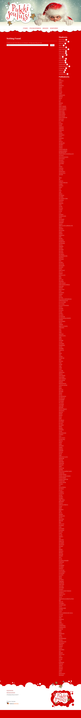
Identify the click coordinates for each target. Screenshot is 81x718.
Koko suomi (61, 289)
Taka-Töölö (61, 584)
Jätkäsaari (61, 222)
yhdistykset (61, 662)
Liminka (60, 356)
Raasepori (61, 509)
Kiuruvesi (61, 279)
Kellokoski (61, 259)
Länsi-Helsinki (62, 375)
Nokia (60, 418)
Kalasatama (61, 235)
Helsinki (61, 147)
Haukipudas (62, 143)
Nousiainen (61, 420)
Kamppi (60, 238)
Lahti (60, 329)
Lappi (60, 56)
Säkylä (60, 578)
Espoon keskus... (62, 109)
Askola (60, 98)
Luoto (60, 369)
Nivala (60, 417)
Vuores (60, 659)
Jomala (60, 206)
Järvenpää (61, 220)
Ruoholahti (61, 528)
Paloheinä (61, 445)
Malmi (60, 386)
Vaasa (60, 630)
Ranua (60, 512)
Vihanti (60, 648)
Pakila (60, 444)
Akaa (60, 79)
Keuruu (61, 271)
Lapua (60, 338)
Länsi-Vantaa (62, 380)
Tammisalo (61, 587)
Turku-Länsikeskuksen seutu (66, 612)
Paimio (60, 442)
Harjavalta (61, 138)
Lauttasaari (61, 343)
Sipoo (60, 557)
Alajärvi (60, 82)
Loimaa (60, 364)
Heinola (60, 146)
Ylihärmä (61, 663)
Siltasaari (61, 555)
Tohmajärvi (61, 603)
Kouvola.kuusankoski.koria (65, 299)
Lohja (60, 362)
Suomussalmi (62, 571)
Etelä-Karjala (62, 39)
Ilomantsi (61, 185)
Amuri (60, 90)
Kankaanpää (62, 243)
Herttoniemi (62, 158)
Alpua (60, 88)
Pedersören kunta (63, 456)
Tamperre (61, 592)
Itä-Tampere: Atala (63, 198)
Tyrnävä (61, 616)
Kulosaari (61, 308)
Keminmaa (61, 263)
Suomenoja (61, 570)
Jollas (60, 204)
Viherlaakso (61, 649)
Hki (59, 165)
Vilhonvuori (61, 654)
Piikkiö (60, 466)
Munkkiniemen (62, 396)
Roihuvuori (61, 523)
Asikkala (61, 96)
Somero (61, 563)
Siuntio (60, 559)
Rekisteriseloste (11, 692)
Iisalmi (60, 177)
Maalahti (61, 381)
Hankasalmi (61, 135)
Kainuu (61, 45)
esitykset (61, 103)
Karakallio (61, 246)
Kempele (61, 267)
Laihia (60, 330)
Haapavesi (61, 128)
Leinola (60, 346)
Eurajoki (61, 123)
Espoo (60, 104)
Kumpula (61, 310)
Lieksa (60, 353)
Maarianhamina (62, 383)
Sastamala (61, 539)
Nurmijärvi (61, 425)
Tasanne (61, 595)
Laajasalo (61, 324)
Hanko (60, 136)
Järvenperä (61, 219)
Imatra (60, 187)
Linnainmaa (61, 358)
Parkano (61, 452)
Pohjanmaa (61, 62)
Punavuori (61, 493)
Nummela (61, 421)
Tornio (60, 606)
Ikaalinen (61, 181)
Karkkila (61, 248)
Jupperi (61, 209)
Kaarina (60, 224)
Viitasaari (61, 652)
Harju (60, 139)
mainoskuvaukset (63, 385)
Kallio (60, 236)
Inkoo (60, 190)
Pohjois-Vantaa (62, 482)
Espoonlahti (61, 111)
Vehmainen (61, 643)
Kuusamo (61, 315)
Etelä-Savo (61, 43)
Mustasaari (61, 401)
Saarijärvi (61, 536)
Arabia (60, 93)
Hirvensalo (61, 163)
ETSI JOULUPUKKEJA (35, 28)
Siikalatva (61, 551)
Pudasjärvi (61, 491)
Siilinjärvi (61, 552)
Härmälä (61, 174)
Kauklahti (61, 252)
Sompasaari (61, 565)
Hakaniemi (61, 130)
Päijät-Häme (62, 58)
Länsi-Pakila (61, 377)
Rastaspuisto (62, 515)
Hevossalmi (61, 161)
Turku (60, 611)
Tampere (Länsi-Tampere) (65, 590)
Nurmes (61, 423)
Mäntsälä (61, 407)
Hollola (60, 166)
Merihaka (61, 391)
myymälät (61, 405)
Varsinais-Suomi (62, 73)
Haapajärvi (61, 127)
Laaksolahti (61, 327)
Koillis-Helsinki (62, 283)
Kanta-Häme (62, 47)
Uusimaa (61, 72)
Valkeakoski (61, 633)
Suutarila (61, 574)
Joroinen (61, 208)
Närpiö (60, 426)
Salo (60, 538)
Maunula (61, 389)
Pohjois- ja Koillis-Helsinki (64, 476)
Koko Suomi (62, 53)
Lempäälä (61, 348)
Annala (60, 91)
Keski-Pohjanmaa (63, 49)
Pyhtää (60, 495)
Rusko (60, 533)
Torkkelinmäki (62, 604)
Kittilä (60, 278)
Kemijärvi (61, 262)
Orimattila (61, 429)
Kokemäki (61, 286)
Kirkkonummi (62, 275)
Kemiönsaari (62, 265)
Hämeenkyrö (62, 171)
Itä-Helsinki (61, 195)
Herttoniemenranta (63, 157)
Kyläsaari (61, 319)
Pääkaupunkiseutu (63, 504)
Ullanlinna (61, 619)
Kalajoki (60, 233)
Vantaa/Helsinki (62, 638)
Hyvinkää (61, 169)
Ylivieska (61, 668)
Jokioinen (61, 203)
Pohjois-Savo (62, 68)
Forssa (60, 125)
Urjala (60, 622)
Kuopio (60, 311)
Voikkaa (60, 657)
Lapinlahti (61, 334)
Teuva (60, 597)
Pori (60, 485)
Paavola (61, 440)
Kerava (60, 268)
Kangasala (61, 240)
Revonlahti (61, 519)
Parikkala (61, 450)
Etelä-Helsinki (62, 114)
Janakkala (61, 200)
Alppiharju (61, 85)
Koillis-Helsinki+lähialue (64, 284)
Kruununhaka (62, 302)
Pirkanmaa (61, 60)
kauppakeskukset (63, 255)
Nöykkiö (61, 428)
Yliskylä (60, 665)
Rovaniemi (61, 525)
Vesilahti (61, 646)
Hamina (60, 133)
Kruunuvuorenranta (64, 305)
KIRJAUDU (45, 28)
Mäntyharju (61, 410)
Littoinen (61, 361)
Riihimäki (61, 520)
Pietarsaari (61, 461)
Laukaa (60, 342)
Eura (60, 122)
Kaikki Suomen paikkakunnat (66, 225)
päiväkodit (61, 501)
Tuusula (61, 614)
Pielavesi (61, 460)
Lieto (60, 354)
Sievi (60, 547)
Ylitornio (61, 667)
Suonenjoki (61, 573)
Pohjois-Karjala (62, 64)
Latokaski (61, 340)
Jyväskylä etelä (62, 216)
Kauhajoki (61, 249)
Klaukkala (61, 281)
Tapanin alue (62, 594)
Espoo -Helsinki (62, 106)
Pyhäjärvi (61, 498)
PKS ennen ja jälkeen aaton (65, 471)
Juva (60, 212)
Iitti (59, 179)
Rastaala (61, 514)
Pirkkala (61, 469)
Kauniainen (61, 254)
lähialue (61, 374)
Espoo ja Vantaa (62, 107)
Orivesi (60, 431)
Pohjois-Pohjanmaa (63, 66)
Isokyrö (60, 193)
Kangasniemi (62, 241)
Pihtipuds (61, 464)
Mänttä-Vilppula (63, 409)
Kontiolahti (61, 292)
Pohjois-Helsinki (62, 474)
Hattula (61, 141)
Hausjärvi (61, 144)
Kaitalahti (61, 228)
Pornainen (61, 488)
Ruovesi (61, 531)
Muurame (61, 402)
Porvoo (60, 490)
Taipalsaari (61, 581)
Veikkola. (61, 644)
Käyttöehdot (10, 690)
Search (52, 45)
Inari (60, 189)
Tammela (61, 586)
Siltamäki (61, 554)
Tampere (61, 589)
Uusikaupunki (62, 627)
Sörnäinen (61, 579)
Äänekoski (61, 675)
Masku (60, 388)
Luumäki (61, 370)
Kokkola (61, 287)
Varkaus (61, 640)
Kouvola (61, 297)
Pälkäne (61, 503)
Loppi (60, 366)
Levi (60, 351)
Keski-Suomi (62, 51)
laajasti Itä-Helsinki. (63, 326)
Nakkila (60, 413)
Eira (60, 101)
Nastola (60, 415)
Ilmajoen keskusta (63, 182)
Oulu (60, 436)
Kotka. (60, 295)
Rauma (60, 517)
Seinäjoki (61, 546)
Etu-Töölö (61, 120)
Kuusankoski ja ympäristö (65, 318)
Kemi (60, 260)
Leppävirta (61, 350)
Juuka (60, 211)
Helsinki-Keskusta (63, 149)
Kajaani (60, 232)
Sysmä (60, 576)
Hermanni (61, 155)
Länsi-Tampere (62, 378)
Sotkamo (61, 568)
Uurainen (61, 624)
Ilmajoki (61, 184)
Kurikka (61, 313)
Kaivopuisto (61, 230)
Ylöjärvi (60, 670)
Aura (60, 99)
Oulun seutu (62, 437)
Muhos (60, 394)
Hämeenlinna (62, 173)
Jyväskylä (61, 214)
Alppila (60, 87)
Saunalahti (61, 543)
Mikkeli (60, 393)
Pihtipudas (61, 463)
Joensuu (61, 201)
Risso (60, 522)
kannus (60, 244)
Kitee (60, 276)
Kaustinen (61, 257)
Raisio (60, 511)
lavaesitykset (62, 345)
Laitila (60, 332)
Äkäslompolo (62, 673)
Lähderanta (61, 372)
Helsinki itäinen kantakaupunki (66, 153)
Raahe (60, 507)
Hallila (60, 131)
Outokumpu (62, 439)
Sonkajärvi (61, 566)
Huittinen (61, 168)
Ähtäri (60, 671)
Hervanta (61, 160)
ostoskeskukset (62, 432)
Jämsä (60, 217)
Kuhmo (60, 306)
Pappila (60, 447)
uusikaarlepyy (62, 625)
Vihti (60, 651)
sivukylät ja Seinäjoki (63, 560)
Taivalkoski (61, 582)
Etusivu (25, 28)
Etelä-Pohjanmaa (63, 41)
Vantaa (60, 636)
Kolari (60, 291)
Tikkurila (61, 601)
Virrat (60, 656)
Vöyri (60, 660)
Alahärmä (61, 80)
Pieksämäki (61, 458)
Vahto (60, 632)
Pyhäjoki (61, 496)
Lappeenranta (62, 335)
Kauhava (61, 251)
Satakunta (61, 70)
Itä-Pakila (61, 196)
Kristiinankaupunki (63, 300)
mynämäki (61, 404)
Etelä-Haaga (62, 112)
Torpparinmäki (62, 608)
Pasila (60, 455)
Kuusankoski (62, 316)
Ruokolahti (61, 530)
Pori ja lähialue (62, 487)
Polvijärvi (61, 484)
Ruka (60, 527)
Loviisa (60, 367)
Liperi (60, 359)
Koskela (61, 294)
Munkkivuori (62, 397)
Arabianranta (62, 95)
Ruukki (60, 535)
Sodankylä (61, 562)
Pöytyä (60, 506)
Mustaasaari (61, 399)
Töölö (60, 617)
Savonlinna (61, 544)
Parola (60, 453)
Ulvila (60, 620)
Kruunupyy (61, 303)
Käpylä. (60, 322)
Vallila (60, 635)
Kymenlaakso (62, 54)
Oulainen (61, 434)
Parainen (61, 448)
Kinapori (61, 273)
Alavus (60, 83)
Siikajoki (61, 549)
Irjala (60, 192)
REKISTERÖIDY (54, 28)
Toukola (61, 609)
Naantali (61, 412)
